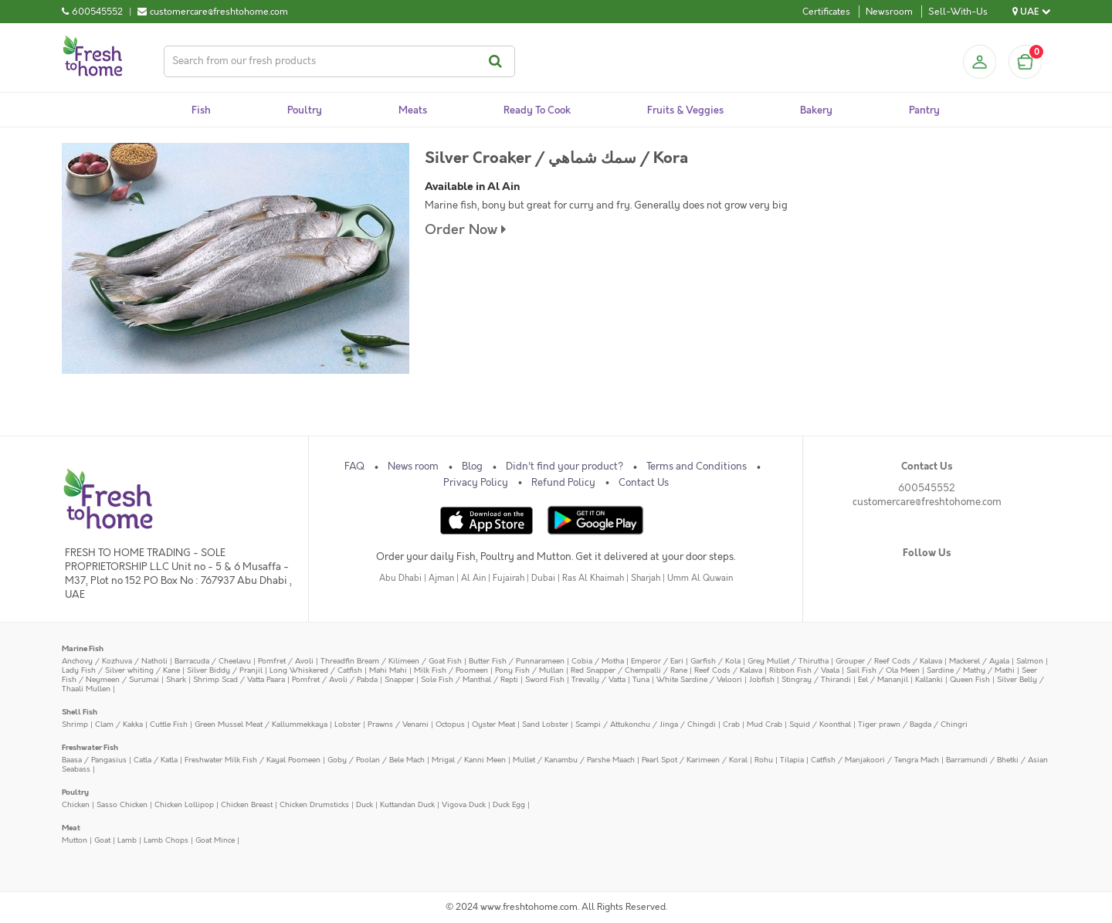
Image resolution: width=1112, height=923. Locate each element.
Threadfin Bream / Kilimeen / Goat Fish (391, 661)
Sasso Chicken (122, 804)
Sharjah (645, 578)
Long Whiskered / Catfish (316, 670)
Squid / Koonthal (820, 724)
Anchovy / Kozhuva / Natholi (115, 661)
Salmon (1029, 661)
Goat (102, 840)
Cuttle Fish (169, 724)
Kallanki (929, 679)
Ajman (441, 578)
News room (413, 466)
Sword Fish (544, 679)
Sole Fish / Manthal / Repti (469, 679)
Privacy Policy (475, 483)
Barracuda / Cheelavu (213, 661)
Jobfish (762, 679)
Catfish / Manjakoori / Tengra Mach (875, 759)
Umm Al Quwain (700, 578)
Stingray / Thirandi (816, 679)
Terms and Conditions (696, 466)
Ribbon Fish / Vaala (804, 670)
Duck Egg (509, 804)
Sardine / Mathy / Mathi (971, 670)
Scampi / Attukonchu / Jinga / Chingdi (645, 724)
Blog (472, 466)
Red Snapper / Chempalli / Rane (629, 670)
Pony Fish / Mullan (529, 670)
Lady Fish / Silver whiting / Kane (121, 670)
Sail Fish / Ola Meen (883, 670)
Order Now (465, 229)
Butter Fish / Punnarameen (516, 661)
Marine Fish (82, 648)
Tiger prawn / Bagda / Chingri (913, 724)
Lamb (127, 840)
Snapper (399, 679)
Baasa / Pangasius (94, 759)
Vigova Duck (464, 804)
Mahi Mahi (388, 670)
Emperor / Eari (657, 661)
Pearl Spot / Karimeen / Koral (695, 759)
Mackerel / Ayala (979, 661)
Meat (71, 827)
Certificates (826, 11)
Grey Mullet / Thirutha (788, 661)
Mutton (74, 840)
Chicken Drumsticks (314, 804)
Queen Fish (970, 679)
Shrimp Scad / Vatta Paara (239, 679)
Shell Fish (79, 712)
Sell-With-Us (958, 11)
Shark (176, 679)
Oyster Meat (493, 724)
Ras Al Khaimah (593, 578)
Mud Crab (764, 724)
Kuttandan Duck (407, 804)
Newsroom (889, 11)
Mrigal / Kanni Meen (469, 759)
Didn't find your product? (564, 466)
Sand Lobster (545, 724)
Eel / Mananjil (883, 679)
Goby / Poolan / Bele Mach (376, 759)
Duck (364, 804)
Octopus (450, 724)
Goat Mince (215, 840)
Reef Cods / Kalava (728, 670)
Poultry (75, 792)
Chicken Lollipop (184, 804)
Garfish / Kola (715, 661)
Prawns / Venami (398, 724)
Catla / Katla (156, 759)
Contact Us (644, 483)
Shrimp (75, 724)
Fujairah (508, 578)
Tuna (640, 679)
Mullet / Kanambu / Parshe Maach (574, 759)
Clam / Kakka (119, 724)
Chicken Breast (247, 804)
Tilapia (792, 759)
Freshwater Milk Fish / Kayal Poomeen (252, 759)
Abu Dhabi (400, 578)
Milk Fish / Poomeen (451, 670)
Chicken (76, 804)
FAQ (354, 466)
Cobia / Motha (597, 661)
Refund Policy (563, 483)
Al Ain (473, 578)
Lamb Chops (166, 840)
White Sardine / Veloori (699, 679)
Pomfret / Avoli (286, 661)
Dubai (543, 578)
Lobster (347, 724)
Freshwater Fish (90, 747)
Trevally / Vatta (598, 679)
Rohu (763, 759)
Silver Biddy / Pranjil (225, 670)
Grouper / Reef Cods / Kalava (889, 661)
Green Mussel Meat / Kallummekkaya (261, 724)
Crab (731, 724)
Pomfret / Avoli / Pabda (335, 679)
